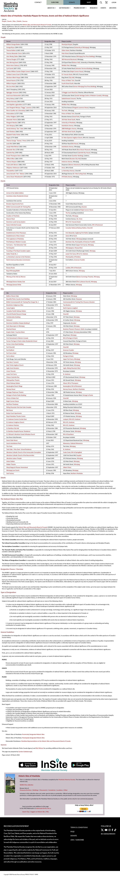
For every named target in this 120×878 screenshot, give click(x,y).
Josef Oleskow (10, 131)
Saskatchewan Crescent (69, 98)
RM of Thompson (73, 383)
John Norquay (10, 125)
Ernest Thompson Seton (13, 156)
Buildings (35, 790)
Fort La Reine (10, 356)
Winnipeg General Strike (13, 285)
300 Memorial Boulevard (69, 59)
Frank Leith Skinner (12, 165)
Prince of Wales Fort (12, 398)
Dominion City (70, 242)
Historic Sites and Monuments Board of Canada (36, 25)
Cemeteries (52, 790)
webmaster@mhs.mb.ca (43, 808)
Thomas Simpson (11, 162)
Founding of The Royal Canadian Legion (18, 251)
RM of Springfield (76, 452)
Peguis (8, 137)
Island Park (75, 116)
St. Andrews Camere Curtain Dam (16, 419)
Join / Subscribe (77, 840)
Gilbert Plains (67, 467)
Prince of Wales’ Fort (68, 80)
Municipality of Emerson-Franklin (85, 242)
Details (19, 21)
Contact (38, 2)
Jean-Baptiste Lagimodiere (14, 104)
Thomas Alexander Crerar (14, 53)
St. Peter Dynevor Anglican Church (72, 137)
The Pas (68, 213)
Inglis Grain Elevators (12, 368)
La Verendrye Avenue (68, 171)
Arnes (63, 168)
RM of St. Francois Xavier (73, 222)
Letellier (68, 268)
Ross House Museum (83, 150)
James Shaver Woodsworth (14, 177)
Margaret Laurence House (80, 107)
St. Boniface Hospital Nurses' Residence (18, 431)
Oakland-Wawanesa (76, 443)
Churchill (90, 228)
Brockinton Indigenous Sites (14, 305)
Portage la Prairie (68, 356)
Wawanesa (66, 443)
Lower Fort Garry (71, 254)
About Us (50, 8)
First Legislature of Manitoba (15, 239)
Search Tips (25, 812)
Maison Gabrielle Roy (12, 377)
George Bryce (10, 47)
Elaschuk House (11, 329)
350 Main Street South (68, 119)
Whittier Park (66, 65)
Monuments (43, 790)
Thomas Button (11, 50)
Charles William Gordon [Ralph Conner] (18, 71)
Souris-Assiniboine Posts (13, 443)
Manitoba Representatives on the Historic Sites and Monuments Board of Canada (45, 741)
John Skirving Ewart (12, 62)
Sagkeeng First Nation (81, 233)
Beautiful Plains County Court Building (17, 299)
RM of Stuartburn (68, 434)
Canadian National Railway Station (76, 228)
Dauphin (78, 455)
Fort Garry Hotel (11, 353)
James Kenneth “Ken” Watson (15, 174)
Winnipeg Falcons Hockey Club (15, 282)
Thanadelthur (10, 171)
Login (114, 2)
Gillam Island (65, 50)
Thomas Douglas (11, 59)
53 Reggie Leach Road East (70, 92)
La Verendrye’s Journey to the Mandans (18, 257)
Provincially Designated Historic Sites (33, 734)
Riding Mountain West (73, 368)
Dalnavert (9, 320)
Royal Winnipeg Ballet (13, 271)
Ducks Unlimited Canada (13, 225)
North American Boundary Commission (18, 260)
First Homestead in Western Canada (17, 338)
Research (93, 8)
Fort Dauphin (10, 248)
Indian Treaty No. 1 (12, 254)
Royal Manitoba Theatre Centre (15, 416)
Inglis (64, 368)
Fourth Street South (68, 83)
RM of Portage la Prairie (70, 338)
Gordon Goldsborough (25, 751)
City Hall (71, 77)
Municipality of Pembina (73, 257)
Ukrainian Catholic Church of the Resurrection (20, 455)
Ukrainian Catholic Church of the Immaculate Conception (23, 452)
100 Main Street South (68, 131)
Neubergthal (67, 386)
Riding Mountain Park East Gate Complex (18, 407)
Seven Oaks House (12, 440)
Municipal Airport (67, 44)
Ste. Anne (79, 219)
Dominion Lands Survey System (15, 222)
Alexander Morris (11, 119)
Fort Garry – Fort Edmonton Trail (16, 245)
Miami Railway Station (13, 383)
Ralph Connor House (77, 71)
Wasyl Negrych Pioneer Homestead (17, 467)
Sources (25, 21)
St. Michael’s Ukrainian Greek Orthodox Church (20, 434)
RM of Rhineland (76, 386)
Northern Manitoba (79, 389)
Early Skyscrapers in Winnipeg (15, 326)
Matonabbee (10, 113)
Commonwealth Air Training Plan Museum (76, 302)
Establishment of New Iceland (15, 236)
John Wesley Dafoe (12, 56)
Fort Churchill (10, 347)
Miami (65, 383)
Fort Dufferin (10, 350)
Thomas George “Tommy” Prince (16, 140)
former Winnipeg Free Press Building (85, 86)
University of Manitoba (69, 122)
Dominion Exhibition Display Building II (18, 323)
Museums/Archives (25, 790)
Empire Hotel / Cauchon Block (15, 332)
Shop (89, 2)
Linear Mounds (10, 371)
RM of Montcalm (76, 268)
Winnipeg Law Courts (12, 470)
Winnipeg (105, 95)
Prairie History (79, 8)
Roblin (83, 329)
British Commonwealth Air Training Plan (18, 207)
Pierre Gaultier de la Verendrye (15, 110)
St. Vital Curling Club (79, 174)
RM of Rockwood (97, 225)
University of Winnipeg (81, 47)
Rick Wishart (39, 748)
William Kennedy (11, 101)
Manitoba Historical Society (66, 779)
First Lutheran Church (83, 282)
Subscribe (55, 2)
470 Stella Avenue (67, 177)
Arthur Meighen (11, 116)
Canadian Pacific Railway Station (16, 311)
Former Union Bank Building (14, 344)
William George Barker (13, 44)
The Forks (64, 110)
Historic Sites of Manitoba (11, 16)
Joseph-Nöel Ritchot (12, 147)
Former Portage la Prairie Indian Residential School (21, 341)
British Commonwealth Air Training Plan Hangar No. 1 (22, 302)
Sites (14, 21)
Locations (60, 790)
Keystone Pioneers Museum (71, 329)
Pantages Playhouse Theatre (14, 392)
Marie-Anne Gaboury (12, 65)
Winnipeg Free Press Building (85, 56)
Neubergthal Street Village (14, 386)
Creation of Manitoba (12, 216)
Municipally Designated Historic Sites (33, 738)
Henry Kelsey (10, 98)
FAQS (72, 831)
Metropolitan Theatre (13, 380)
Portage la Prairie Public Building (16, 395)
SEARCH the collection (26, 785)
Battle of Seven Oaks (12, 296)
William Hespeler (11, 83)
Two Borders (67, 305)
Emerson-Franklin (79, 260)
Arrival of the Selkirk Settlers (15, 193)
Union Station (10, 461)
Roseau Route (10, 268)
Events (103, 8)
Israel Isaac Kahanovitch (13, 95)
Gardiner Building (77, 156)
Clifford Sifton (10, 159)
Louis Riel (9, 144)
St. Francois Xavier (67, 74)
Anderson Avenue (67, 162)
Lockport (65, 419)
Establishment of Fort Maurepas (16, 233)
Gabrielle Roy (10, 153)
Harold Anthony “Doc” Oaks (14, 128)
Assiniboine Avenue (68, 125)
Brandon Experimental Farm (14, 204)
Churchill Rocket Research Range (16, 314)
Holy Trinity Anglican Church (14, 365)
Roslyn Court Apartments (14, 413)
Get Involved (64, 8)
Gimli (67, 236)
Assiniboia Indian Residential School (17, 196)
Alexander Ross (11, 150)
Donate (72, 2)
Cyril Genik (9, 68)
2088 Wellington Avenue (69, 128)
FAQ (47, 812)
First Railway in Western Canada (16, 242)
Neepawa (79, 299)
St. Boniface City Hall (12, 428)
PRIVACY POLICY (29, 874)
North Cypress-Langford (70, 308)
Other (66, 790)
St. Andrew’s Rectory (12, 425)
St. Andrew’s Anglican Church (15, 422)
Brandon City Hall (75, 159)
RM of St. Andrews (82, 254)
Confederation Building (13, 317)
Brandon (84, 207)
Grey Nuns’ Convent (12, 362)
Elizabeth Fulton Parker (13, 134)
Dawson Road (10, 219)
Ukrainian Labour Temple (14, 458)
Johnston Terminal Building (84, 68)
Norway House (10, 389)
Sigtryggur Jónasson (12, 92)
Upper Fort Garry (81, 245)
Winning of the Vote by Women (16, 277)
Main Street (65, 53)
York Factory (10, 473)
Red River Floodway (12, 404)
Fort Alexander (70, 233)
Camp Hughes (10, 308)
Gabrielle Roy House (84, 153)
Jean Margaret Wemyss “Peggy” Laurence (19, 107)
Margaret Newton (11, 122)
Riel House (75, 144)
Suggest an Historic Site (38, 812)
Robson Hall (76, 62)
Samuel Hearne (11, 80)
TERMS (36, 874)
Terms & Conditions (79, 827)
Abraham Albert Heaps (13, 77)
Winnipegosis (70, 248)
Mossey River (79, 248)
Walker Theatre (11, 464)
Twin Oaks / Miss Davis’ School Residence (18, 449)
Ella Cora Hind (10, 86)
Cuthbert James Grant (13, 74)
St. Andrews (66, 374)
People (4, 21)
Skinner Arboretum (74, 165)
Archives (112, 8)
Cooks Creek (67, 452)
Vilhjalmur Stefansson (13, 168)
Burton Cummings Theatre (85, 277)
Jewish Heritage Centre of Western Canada (88, 95)
